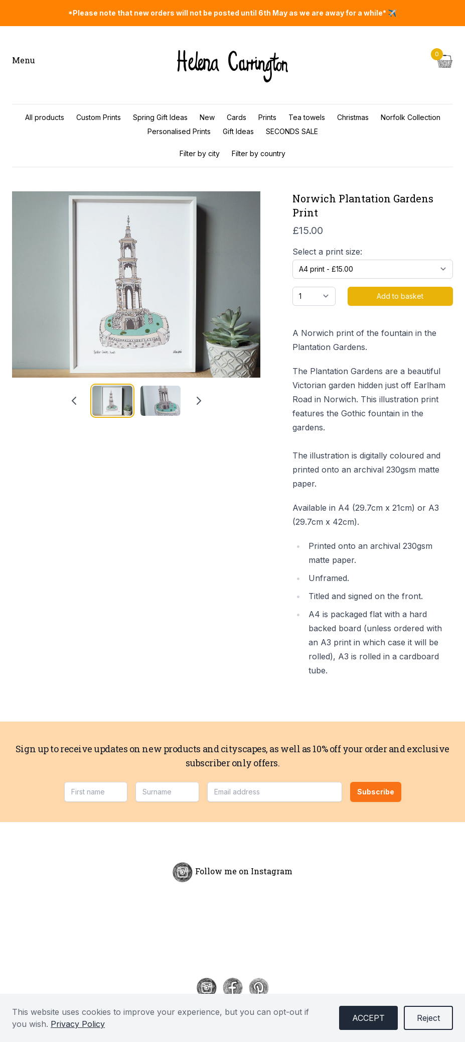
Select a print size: (327, 252)
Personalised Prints (179, 131)
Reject (428, 1018)
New (207, 117)
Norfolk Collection (410, 117)
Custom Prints (98, 117)
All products (44, 117)
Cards (236, 117)
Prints (267, 117)
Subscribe (375, 791)
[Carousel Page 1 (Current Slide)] (112, 401)
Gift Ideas (238, 131)
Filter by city (200, 153)
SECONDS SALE (292, 131)
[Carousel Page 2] (160, 401)
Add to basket (400, 296)
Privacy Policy (78, 1024)
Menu (23, 60)
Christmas (353, 117)
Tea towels (306, 117)
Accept (368, 1018)
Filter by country (258, 153)
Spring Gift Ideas (160, 117)
